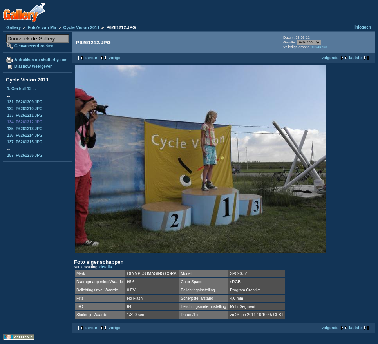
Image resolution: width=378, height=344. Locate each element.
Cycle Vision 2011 (81, 27)
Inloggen (362, 27)
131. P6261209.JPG (25, 102)
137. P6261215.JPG (25, 142)
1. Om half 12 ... (21, 89)
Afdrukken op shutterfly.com (40, 60)
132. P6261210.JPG (25, 109)
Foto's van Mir (41, 27)
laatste (355, 58)
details (105, 267)
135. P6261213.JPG (25, 129)
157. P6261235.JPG (25, 155)
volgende (329, 58)
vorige (114, 58)
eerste (91, 58)
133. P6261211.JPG (25, 115)
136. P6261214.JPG (25, 135)
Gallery (13, 27)
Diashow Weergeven (33, 66)
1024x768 (319, 47)
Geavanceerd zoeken (34, 46)
